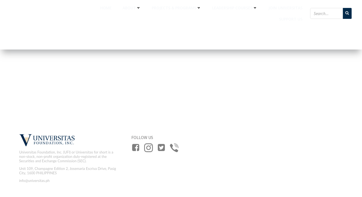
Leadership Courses (234, 7)
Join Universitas (285, 7)
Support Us (290, 19)
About (132, 7)
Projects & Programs (176, 7)
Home (106, 7)
